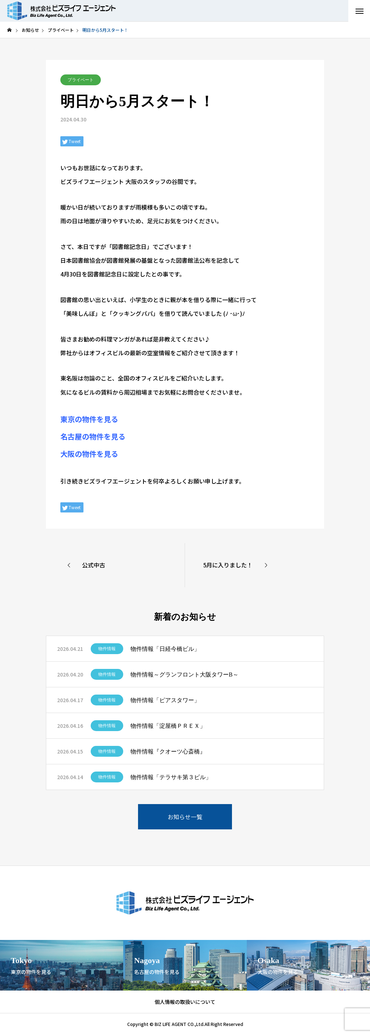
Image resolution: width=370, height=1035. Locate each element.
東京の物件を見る (89, 419)
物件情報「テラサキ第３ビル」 (170, 777)
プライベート (81, 79)
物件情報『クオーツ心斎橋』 (168, 751)
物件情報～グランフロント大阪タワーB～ (184, 674)
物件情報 (107, 648)
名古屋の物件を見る (92, 436)
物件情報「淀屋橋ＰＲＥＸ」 (168, 726)
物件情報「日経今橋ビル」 (165, 649)
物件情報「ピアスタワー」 (165, 700)
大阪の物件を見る (89, 453)
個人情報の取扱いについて (185, 1001)
